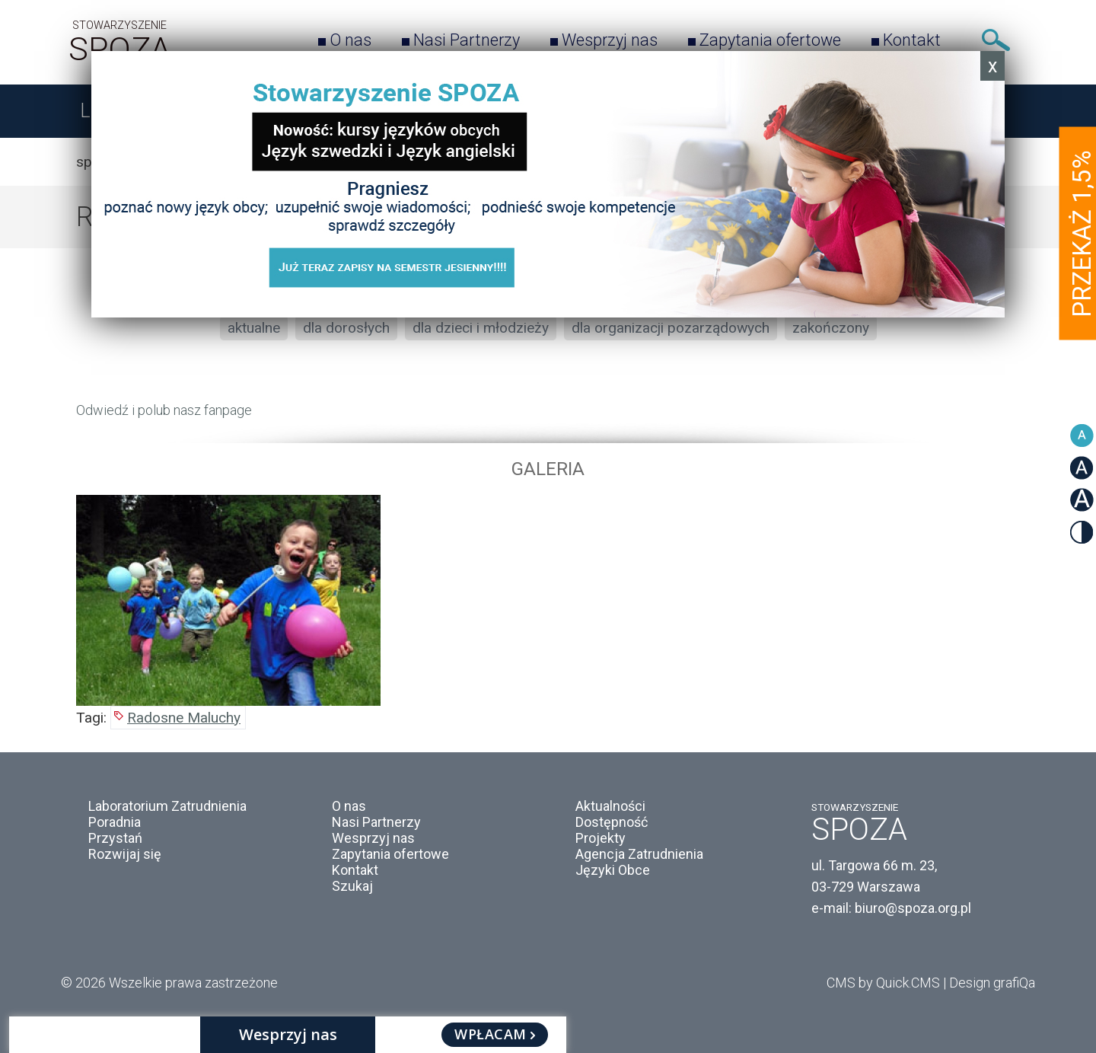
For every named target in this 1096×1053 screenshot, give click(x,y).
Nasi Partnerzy (466, 39)
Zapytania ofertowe (770, 39)
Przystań (115, 838)
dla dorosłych (346, 328)
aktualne (254, 328)
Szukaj (995, 39)
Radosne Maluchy (184, 717)
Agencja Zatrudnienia (639, 854)
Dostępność (611, 822)
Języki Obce (612, 870)
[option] (548, 600)
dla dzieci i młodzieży (481, 328)
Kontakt (912, 39)
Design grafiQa (992, 983)
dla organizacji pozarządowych (670, 328)
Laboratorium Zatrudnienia (167, 806)
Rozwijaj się (124, 854)
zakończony (830, 328)
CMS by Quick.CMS (883, 983)
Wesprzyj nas (610, 39)
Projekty (600, 838)
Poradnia (114, 822)
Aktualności (610, 806)
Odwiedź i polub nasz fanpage (164, 410)
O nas (350, 39)
